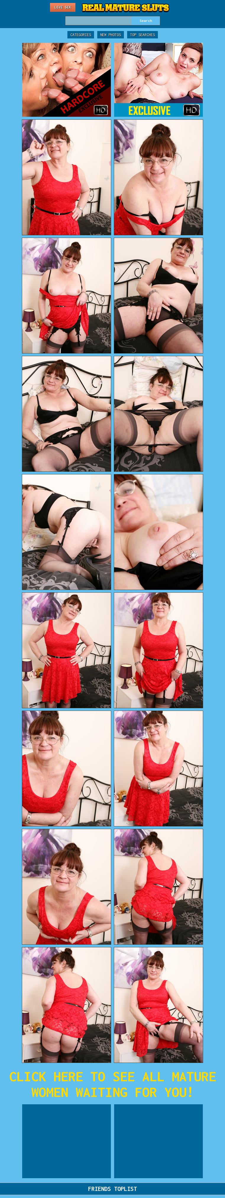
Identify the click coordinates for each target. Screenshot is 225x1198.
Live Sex (62, 7)
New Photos (110, 35)
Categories (80, 35)
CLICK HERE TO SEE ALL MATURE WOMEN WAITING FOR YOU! (112, 1084)
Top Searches (142, 35)
